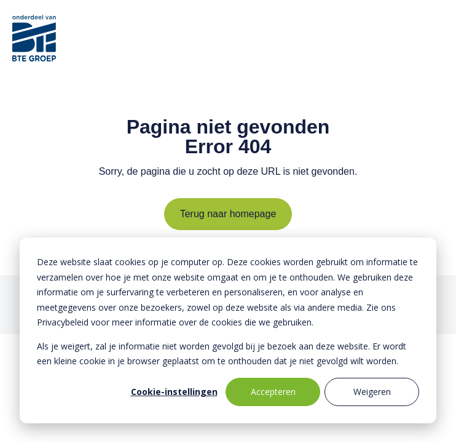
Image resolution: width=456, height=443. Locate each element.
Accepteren (273, 391)
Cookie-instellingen (174, 391)
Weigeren (372, 391)
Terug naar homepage (228, 214)
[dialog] (228, 330)
